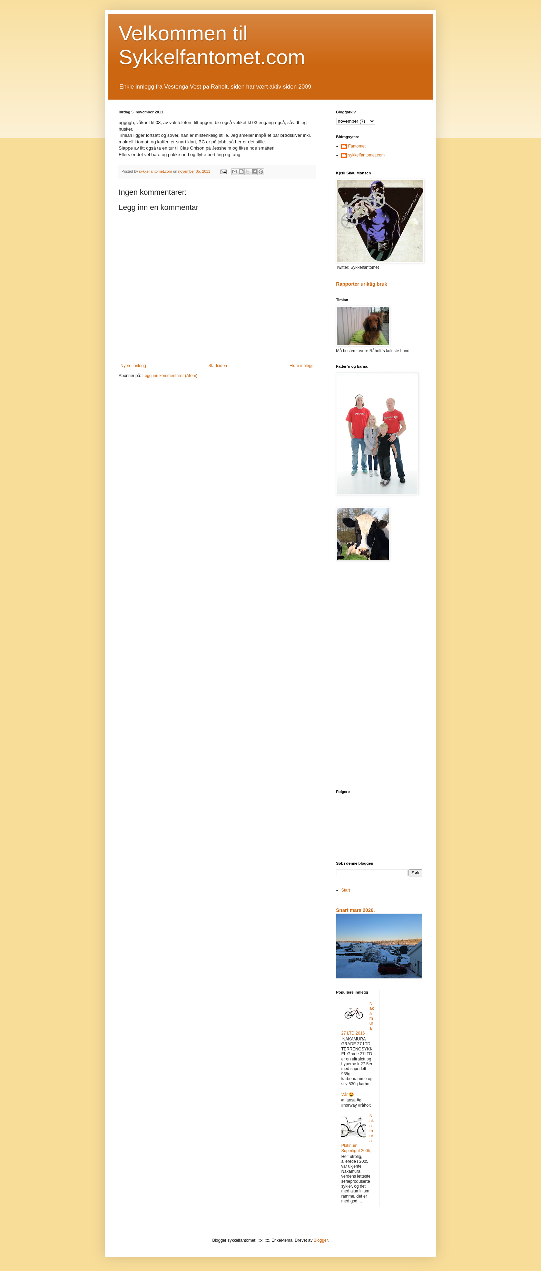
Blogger (321, 1240)
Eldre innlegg (301, 365)
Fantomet (357, 146)
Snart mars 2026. (355, 910)
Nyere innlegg (133, 365)
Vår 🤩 (347, 1094)
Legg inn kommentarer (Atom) (169, 375)
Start (345, 890)
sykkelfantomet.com (366, 155)
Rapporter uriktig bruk (361, 284)
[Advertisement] (379, 675)
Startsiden (217, 365)
